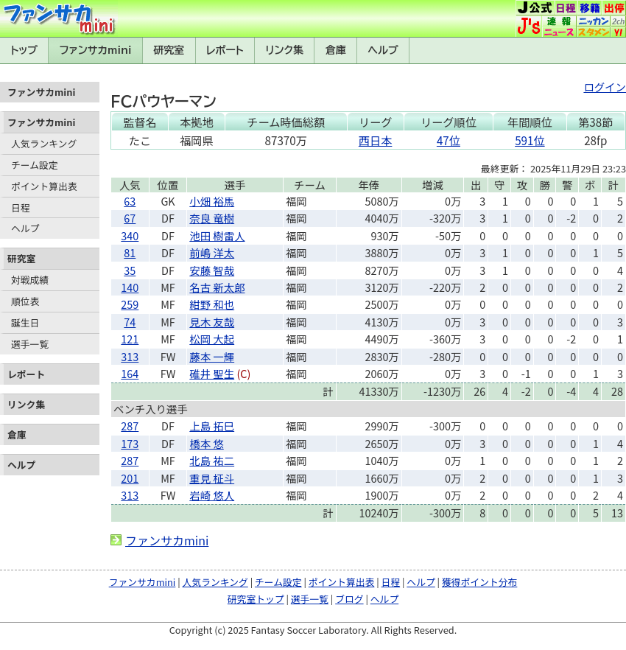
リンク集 (284, 50)
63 (130, 201)
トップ (24, 50)
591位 (529, 140)
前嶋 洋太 (211, 252)
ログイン (604, 86)
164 (129, 373)
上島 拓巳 (211, 425)
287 (129, 425)
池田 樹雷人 (217, 235)
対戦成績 (30, 280)
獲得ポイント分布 (479, 582)
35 (130, 270)
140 (129, 287)
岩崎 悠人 (211, 495)
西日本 (376, 140)
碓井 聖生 (211, 373)
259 (129, 304)
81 (130, 252)
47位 (448, 140)
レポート (225, 50)
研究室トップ (256, 599)
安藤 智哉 (211, 270)
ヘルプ (383, 50)
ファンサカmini (96, 50)
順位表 (25, 301)
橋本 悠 (206, 443)
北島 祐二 (211, 460)
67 (130, 218)
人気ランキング (44, 143)
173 (129, 443)
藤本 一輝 (211, 356)
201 (129, 478)
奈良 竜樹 (211, 218)
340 (129, 235)
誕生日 (25, 322)
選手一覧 (30, 344)
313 (129, 356)
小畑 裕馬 (211, 201)
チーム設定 (34, 165)
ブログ (349, 599)
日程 (20, 207)
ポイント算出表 (44, 186)
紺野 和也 (211, 304)
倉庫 (336, 50)
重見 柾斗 (211, 478)
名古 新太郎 (217, 287)
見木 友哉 (211, 321)
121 (129, 338)
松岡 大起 (211, 338)
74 (130, 321)
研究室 (168, 50)
